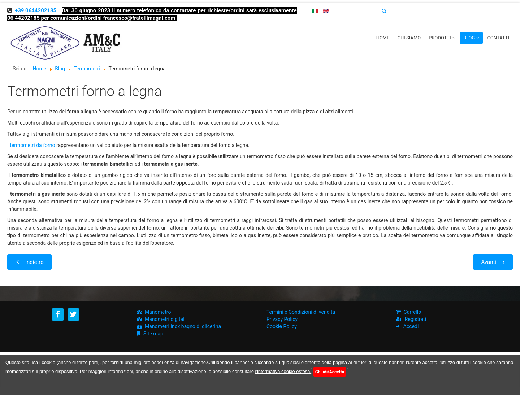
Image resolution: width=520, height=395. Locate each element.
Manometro (158, 312)
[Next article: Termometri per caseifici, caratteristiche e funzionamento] (493, 262)
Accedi (411, 326)
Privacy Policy (282, 319)
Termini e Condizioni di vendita (300, 312)
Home (383, 37)
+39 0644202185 (35, 10)
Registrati (415, 319)
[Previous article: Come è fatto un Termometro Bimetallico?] (29, 262)
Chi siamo (409, 37)
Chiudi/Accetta (329, 371)
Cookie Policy (281, 326)
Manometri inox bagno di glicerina (183, 326)
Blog (469, 37)
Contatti (498, 37)
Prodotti (440, 37)
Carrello (412, 312)
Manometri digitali (165, 319)
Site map (153, 334)
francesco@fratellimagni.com (139, 18)
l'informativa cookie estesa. (283, 371)
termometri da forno (32, 145)
